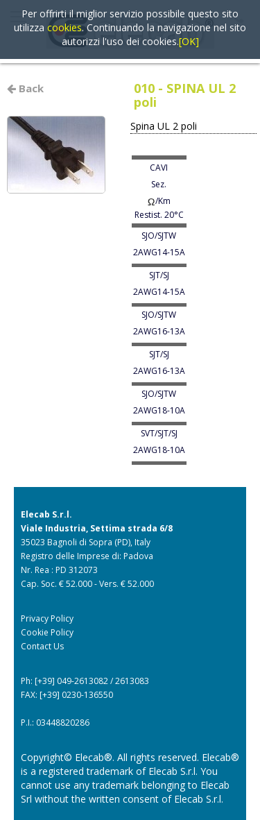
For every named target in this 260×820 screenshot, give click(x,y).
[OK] (189, 41)
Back (25, 88)
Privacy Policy (47, 618)
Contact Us (42, 646)
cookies (64, 27)
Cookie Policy (47, 632)
